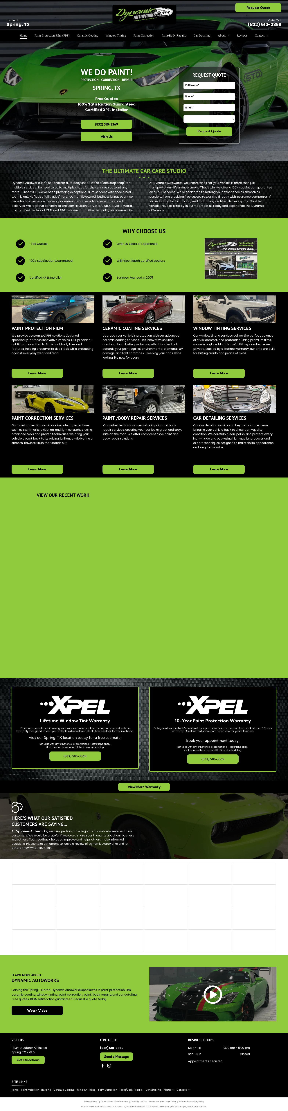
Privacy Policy (90, 1101)
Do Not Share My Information (114, 1101)
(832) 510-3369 (264, 24)
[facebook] (102, 1066)
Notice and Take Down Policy (163, 1101)
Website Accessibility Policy (191, 1101)
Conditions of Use (138, 1101)
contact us (204, 206)
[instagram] (109, 1066)
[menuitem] (23, 35)
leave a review (74, 844)
